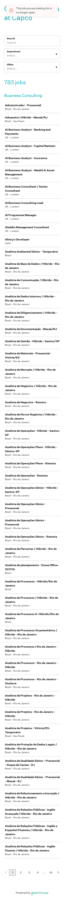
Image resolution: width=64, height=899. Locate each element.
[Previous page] (5, 872)
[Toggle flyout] (56, 54)
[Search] (32, 43)
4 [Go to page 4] (38, 872)
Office (10, 64)
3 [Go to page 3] (29, 872)
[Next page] (58, 872)
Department (13, 51)
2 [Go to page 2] (21, 872)
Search (11, 38)
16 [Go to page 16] (50, 872)
